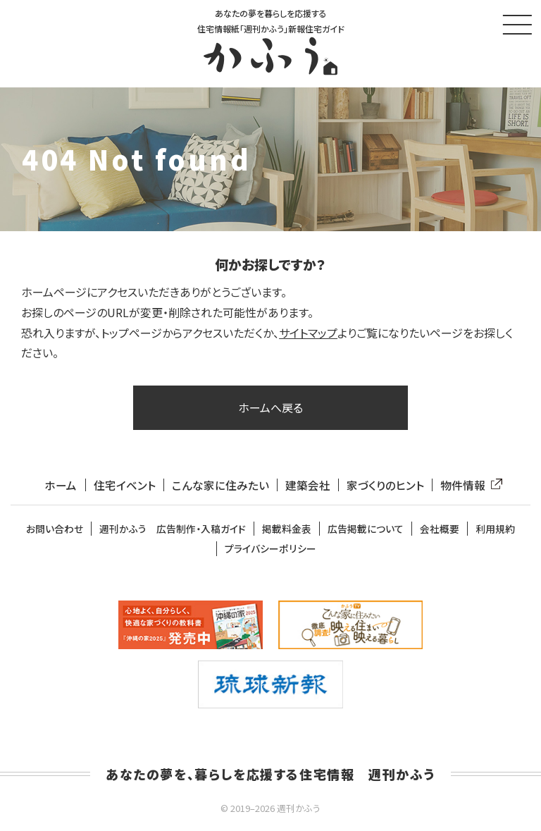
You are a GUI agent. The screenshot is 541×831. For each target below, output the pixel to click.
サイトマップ (308, 334)
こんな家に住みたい (219, 487)
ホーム (60, 487)
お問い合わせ (54, 531)
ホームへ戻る (270, 409)
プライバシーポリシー (270, 551)
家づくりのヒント (385, 487)
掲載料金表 (286, 531)
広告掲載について (366, 531)
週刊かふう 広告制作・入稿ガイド (172, 531)
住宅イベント (124, 487)
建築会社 (307, 487)
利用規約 (495, 531)
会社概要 (439, 531)
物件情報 (468, 487)
